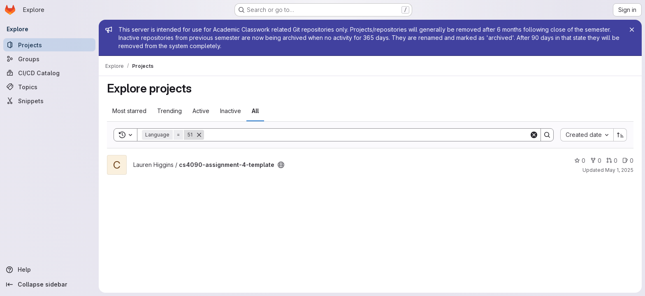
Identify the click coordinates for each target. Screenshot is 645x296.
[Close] (632, 30)
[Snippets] (49, 100)
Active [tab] (201, 110)
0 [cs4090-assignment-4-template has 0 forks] (595, 160)
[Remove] (199, 135)
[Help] (49, 269)
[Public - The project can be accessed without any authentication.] (281, 165)
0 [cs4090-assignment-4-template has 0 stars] (579, 160)
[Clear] (534, 135)
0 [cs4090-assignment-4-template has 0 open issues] (627, 160)
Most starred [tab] (129, 110)
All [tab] (255, 110)
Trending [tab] (169, 110)
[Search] (367, 135)
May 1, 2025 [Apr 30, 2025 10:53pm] (619, 170)
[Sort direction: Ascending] (620, 134)
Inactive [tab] (230, 110)
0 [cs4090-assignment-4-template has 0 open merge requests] (611, 160)
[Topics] (49, 86)
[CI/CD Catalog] (49, 72)
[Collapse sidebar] (49, 284)
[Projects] (49, 44)
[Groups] (49, 58)
